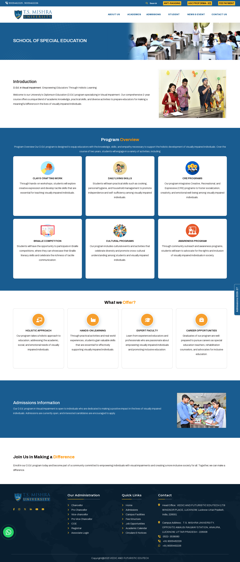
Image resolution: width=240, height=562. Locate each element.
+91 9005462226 (169, 545)
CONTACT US (219, 14)
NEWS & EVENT (196, 14)
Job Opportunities (133, 523)
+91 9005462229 (170, 541)
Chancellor (75, 505)
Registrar (75, 528)
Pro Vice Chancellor (80, 519)
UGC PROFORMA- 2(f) (199, 3)
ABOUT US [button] (114, 14)
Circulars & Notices (134, 533)
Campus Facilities (133, 514)
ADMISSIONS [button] (153, 14)
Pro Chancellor (77, 510)
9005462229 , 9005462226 (23, 3)
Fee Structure (131, 519)
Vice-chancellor (78, 514)
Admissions (130, 510)
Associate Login (78, 533)
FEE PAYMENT (226, 3)
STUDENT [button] (174, 14)
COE (72, 523)
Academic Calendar (134, 528)
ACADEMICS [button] (134, 14)
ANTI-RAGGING (172, 3)
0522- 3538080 (168, 536)
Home (127, 505)
